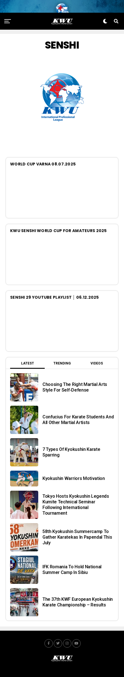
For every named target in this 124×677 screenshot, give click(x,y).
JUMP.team (84, 674)
